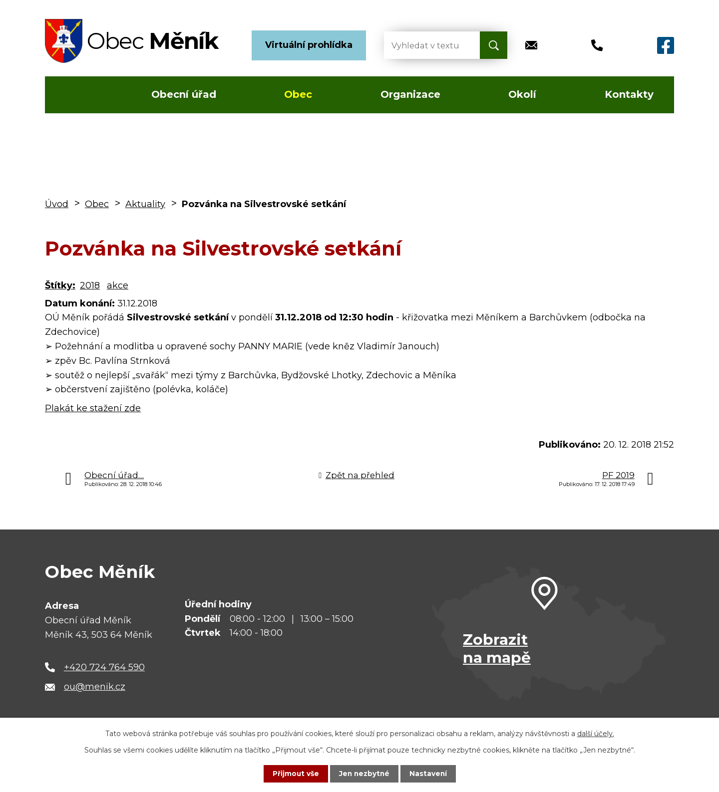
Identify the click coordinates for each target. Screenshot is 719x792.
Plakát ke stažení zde (93, 408)
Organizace (410, 94)
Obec (298, 94)
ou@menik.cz (94, 686)
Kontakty (629, 94)
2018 (90, 285)
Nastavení (429, 773)
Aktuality (145, 204)
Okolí (522, 94)
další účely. (595, 733)
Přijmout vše (294, 773)
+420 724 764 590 (104, 667)
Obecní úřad (183, 94)
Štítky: (60, 285)
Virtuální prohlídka (309, 44)
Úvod (74, 94)
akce (117, 285)
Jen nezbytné (364, 773)
